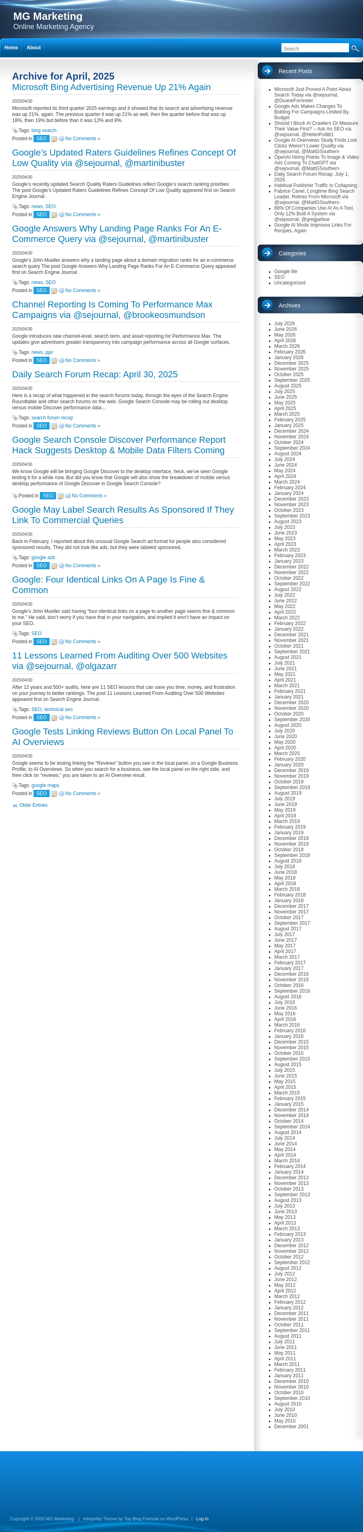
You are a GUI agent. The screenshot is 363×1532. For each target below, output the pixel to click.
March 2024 (287, 482)
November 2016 (291, 980)
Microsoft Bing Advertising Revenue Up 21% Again (111, 87)
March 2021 (287, 685)
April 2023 (285, 544)
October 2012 (289, 1257)
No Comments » (82, 138)
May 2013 (285, 1217)
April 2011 (285, 1359)
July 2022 (284, 595)
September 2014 (292, 1127)
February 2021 (290, 691)
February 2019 (290, 827)
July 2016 (284, 1002)
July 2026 (284, 323)
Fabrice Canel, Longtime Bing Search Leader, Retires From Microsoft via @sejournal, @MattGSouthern (314, 196)
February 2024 (290, 487)
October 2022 (289, 578)
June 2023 (285, 533)
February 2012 (290, 1302)
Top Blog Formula (141, 1518)
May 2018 (285, 878)
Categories (292, 253)
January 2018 (289, 900)
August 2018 (287, 861)
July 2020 (284, 731)
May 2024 (285, 470)
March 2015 (287, 1093)
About (34, 48)
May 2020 (285, 742)
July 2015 (284, 1070)
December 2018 (291, 838)
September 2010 (292, 1398)
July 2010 (284, 1409)
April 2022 (285, 612)
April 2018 (285, 883)
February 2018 (290, 895)
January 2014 (289, 1172)
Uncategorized (289, 283)
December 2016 (291, 974)
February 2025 (290, 420)
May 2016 (285, 1013)
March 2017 (287, 957)
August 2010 (287, 1404)
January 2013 (289, 1240)
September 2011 (292, 1330)
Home (11, 48)
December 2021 (291, 635)
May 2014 (285, 1149)
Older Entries (33, 805)
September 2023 (292, 516)
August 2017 (287, 929)
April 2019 (285, 816)
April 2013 (285, 1223)
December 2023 (291, 499)
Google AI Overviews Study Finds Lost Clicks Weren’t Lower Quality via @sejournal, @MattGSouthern (315, 145)
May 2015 (285, 1081)
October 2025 (289, 374)
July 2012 (284, 1274)
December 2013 (291, 1178)
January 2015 (289, 1104)
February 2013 (290, 1234)
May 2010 (285, 1421)
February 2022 (290, 623)
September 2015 (292, 1059)
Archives (289, 305)
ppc (49, 352)
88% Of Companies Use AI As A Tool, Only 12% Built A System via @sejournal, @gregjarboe (314, 213)
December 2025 (291, 363)
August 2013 (287, 1200)
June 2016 (285, 1008)
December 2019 (291, 770)
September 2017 (292, 923)
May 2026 (285, 335)
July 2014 (284, 1138)
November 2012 (291, 1251)
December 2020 (291, 702)
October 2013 (289, 1189)
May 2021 (285, 674)
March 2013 (287, 1228)
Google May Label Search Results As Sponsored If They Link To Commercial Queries (123, 515)
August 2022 (287, 589)
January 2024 (289, 493)
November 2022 (291, 572)
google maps (45, 785)
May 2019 (285, 810)
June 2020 (285, 736)
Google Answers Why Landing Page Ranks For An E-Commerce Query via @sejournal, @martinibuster (117, 233)
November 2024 (291, 437)
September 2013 (292, 1194)
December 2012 (291, 1245)
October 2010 (289, 1392)
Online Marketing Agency (53, 20)
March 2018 (287, 889)
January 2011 (289, 1375)
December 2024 (291, 431)
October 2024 (289, 442)
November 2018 (291, 844)
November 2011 (291, 1319)
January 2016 (289, 1036)
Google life (285, 271)
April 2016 (285, 1019)
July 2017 (284, 934)
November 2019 (291, 776)
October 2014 (289, 1121)
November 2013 (291, 1183)
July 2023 (284, 527)
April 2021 (285, 680)
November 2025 (291, 369)
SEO (41, 138)
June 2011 (285, 1347)
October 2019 (289, 782)
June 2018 (285, 872)
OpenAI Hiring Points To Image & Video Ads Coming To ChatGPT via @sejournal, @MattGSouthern (316, 162)
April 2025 (285, 408)
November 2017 (291, 912)
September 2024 (292, 448)
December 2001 (291, 1426)
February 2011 (290, 1370)
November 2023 (291, 504)
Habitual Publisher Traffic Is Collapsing (315, 185)
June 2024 (285, 465)
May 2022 (285, 606)
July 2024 (284, 459)
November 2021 (291, 640)
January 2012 (289, 1308)
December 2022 (291, 567)
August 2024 (287, 454)
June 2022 (285, 601)
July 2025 (284, 391)
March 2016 (287, 1025)
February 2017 (290, 963)
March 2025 (287, 414)
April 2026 (285, 340)
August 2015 (287, 1064)
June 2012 (285, 1279)
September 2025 (292, 380)
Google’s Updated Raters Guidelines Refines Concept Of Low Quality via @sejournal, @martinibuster (124, 157)
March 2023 (287, 550)
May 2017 (285, 946)
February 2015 (290, 1098)
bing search (43, 130)
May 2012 (285, 1285)
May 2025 (285, 403)
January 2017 (289, 968)
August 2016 (287, 997)
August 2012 (287, 1268)
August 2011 (287, 1336)
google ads (43, 557)
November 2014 (291, 1115)
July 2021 (284, 663)
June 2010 (285, 1415)
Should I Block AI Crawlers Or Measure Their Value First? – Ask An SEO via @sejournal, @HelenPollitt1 (316, 128)
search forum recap (52, 418)
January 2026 (289, 357)
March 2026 (287, 346)
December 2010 (291, 1381)
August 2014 (287, 1132)
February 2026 (290, 352)
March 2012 (287, 1296)
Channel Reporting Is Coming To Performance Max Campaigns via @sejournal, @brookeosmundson (112, 309)
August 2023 (287, 521)
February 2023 (290, 555)
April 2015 (285, 1087)
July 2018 (284, 866)
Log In (202, 1518)
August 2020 (287, 725)
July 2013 (284, 1206)
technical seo (58, 709)
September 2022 (292, 584)
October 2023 (289, 510)
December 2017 (291, 906)
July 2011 (284, 1342)
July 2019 (284, 799)
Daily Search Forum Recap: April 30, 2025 (95, 374)
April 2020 (285, 748)
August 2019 (287, 793)
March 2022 (287, 618)
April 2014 (285, 1155)
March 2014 (287, 1161)
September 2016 (292, 991)
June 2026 (285, 329)
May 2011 (285, 1353)
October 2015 (289, 1053)
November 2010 (291, 1387)
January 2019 (289, 832)
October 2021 (289, 646)
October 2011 (289, 1325)
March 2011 (287, 1364)
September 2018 (292, 855)
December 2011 (291, 1313)
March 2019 (287, 821)
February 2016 (290, 1030)
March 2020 (287, 753)
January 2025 (289, 425)
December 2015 (291, 1042)
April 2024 (285, 476)
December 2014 (291, 1110)
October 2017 (289, 917)
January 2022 (289, 629)
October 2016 (289, 985)
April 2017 (285, 951)
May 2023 (285, 538)
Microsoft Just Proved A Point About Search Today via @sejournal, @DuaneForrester (312, 94)
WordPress (177, 1518)
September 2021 (292, 651)
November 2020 (291, 708)
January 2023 (289, 561)
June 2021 (285, 668)
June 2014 (285, 1144)
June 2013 (285, 1211)
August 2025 (287, 386)
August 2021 (287, 657)
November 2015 (291, 1047)
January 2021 (289, 697)
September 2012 (292, 1262)
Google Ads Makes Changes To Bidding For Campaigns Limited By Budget (311, 111)
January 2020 (289, 765)
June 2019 (285, 804)
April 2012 (285, 1291)
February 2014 (290, 1166)
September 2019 (292, 787)
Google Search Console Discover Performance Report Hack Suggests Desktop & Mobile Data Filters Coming (118, 445)
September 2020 (292, 719)
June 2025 (285, 397)
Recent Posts (295, 71)
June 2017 (285, 940)
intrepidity (92, 1518)
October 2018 (289, 849)
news (37, 206)
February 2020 (290, 759)
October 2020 (289, 714)
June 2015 (285, 1076)
